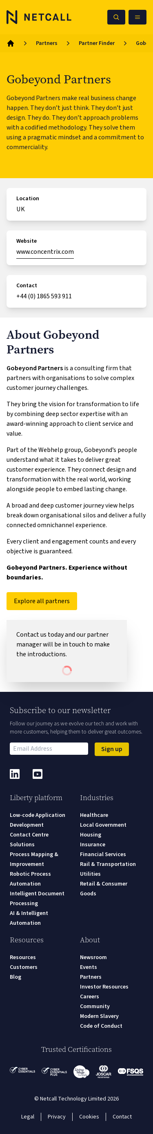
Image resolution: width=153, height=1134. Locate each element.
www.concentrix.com (45, 251)
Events (88, 967)
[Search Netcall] (116, 17)
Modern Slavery (99, 1016)
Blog (15, 977)
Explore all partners (42, 601)
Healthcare (94, 815)
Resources (23, 957)
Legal (27, 1117)
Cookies (89, 1117)
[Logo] (39, 17)
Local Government (103, 825)
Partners (47, 43)
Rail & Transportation (108, 864)
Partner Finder (97, 43)
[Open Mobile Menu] (137, 17)
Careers (89, 997)
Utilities (90, 874)
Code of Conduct (101, 1026)
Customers (24, 967)
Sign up (111, 749)
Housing (90, 835)
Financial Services (103, 854)
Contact (122, 1117)
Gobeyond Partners (35, 368)
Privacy (57, 1117)
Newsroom (93, 957)
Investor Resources (104, 987)
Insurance (92, 845)
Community (95, 1006)
